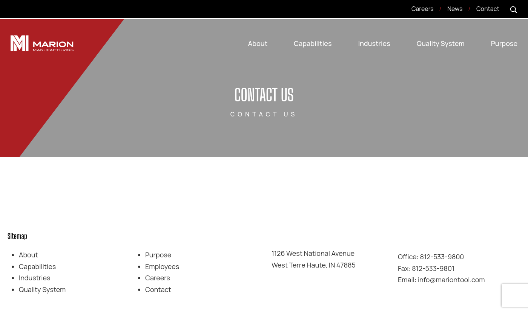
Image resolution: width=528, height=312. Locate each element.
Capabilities (37, 266)
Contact (158, 289)
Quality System (42, 289)
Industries (35, 277)
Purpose (158, 254)
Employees (162, 266)
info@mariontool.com (451, 279)
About (28, 254)
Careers (157, 277)
